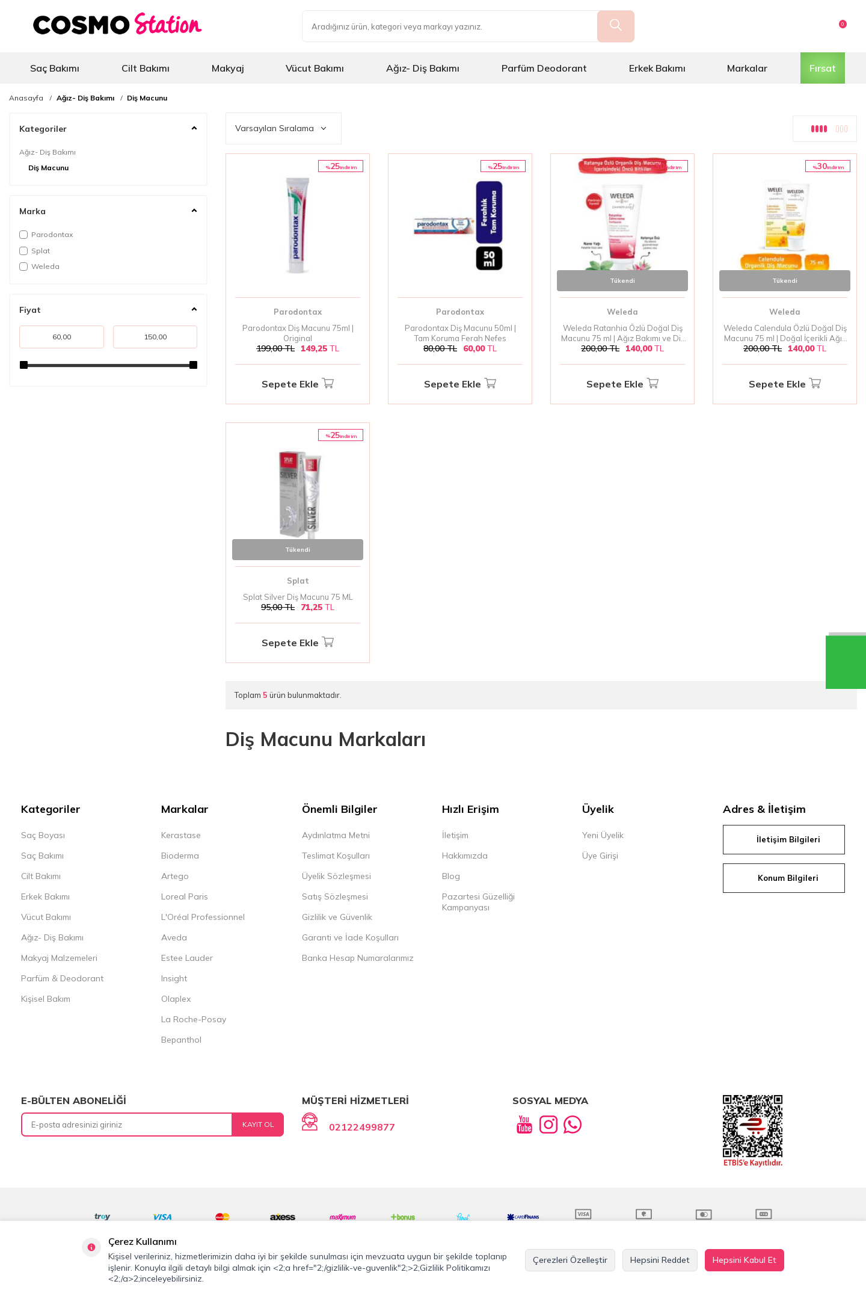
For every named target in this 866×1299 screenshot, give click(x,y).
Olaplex (176, 998)
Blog (451, 876)
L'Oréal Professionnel (203, 917)
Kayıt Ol (258, 1124)
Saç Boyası (43, 835)
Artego (175, 876)
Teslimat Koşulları (336, 855)
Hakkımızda (465, 855)
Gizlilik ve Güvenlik (337, 917)
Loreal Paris (184, 896)
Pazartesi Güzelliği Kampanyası (478, 902)
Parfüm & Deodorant (62, 978)
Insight (174, 978)
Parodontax (46, 234)
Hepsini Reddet (660, 1259)
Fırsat (822, 68)
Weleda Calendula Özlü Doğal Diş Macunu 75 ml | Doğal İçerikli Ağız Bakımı (785, 333)
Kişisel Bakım (45, 998)
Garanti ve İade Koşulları (350, 937)
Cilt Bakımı (145, 68)
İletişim (455, 835)
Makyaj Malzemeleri (59, 957)
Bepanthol (181, 1039)
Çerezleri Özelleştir (570, 1259)
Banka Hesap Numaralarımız (358, 957)
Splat (34, 250)
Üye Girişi (600, 855)
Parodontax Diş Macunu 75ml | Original (298, 333)
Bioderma (180, 855)
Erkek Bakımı (657, 68)
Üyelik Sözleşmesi (336, 876)
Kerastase (181, 835)
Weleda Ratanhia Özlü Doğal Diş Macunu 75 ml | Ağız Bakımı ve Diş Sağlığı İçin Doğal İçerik (622, 333)
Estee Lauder (187, 957)
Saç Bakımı (54, 68)
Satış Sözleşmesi (335, 896)
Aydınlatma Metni (336, 835)
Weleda (39, 266)
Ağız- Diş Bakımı (422, 68)
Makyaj (228, 68)
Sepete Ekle (298, 384)
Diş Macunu (147, 98)
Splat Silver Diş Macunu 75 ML (298, 597)
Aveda (174, 937)
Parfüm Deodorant (544, 68)
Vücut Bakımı (315, 68)
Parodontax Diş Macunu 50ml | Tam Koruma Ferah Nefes (460, 333)
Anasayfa (26, 98)
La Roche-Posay (193, 1019)
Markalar (747, 68)
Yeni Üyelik (603, 835)
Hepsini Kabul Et (744, 1259)
